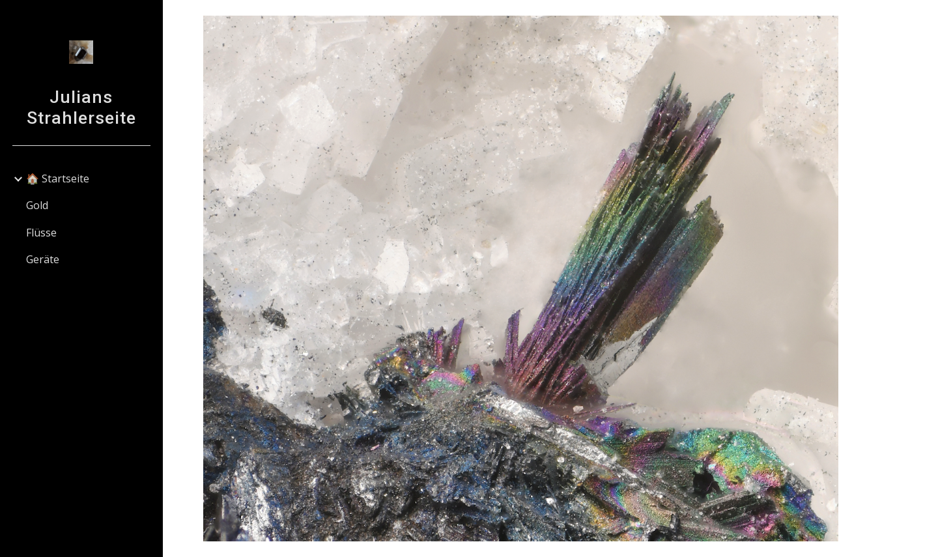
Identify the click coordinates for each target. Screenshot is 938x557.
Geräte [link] (42, 259)
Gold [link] (37, 205)
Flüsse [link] (41, 232)
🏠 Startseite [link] (57, 178)
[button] (922, 18)
